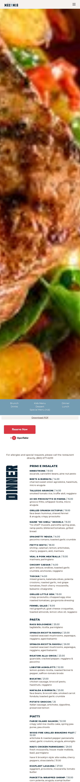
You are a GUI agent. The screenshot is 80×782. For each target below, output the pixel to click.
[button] (73, 4)
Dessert (40, 406)
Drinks (14, 406)
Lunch (65, 406)
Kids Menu (40, 403)
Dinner (65, 403)
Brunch (14, 403)
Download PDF (40, 417)
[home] (11, 4)
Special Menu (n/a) (40, 410)
